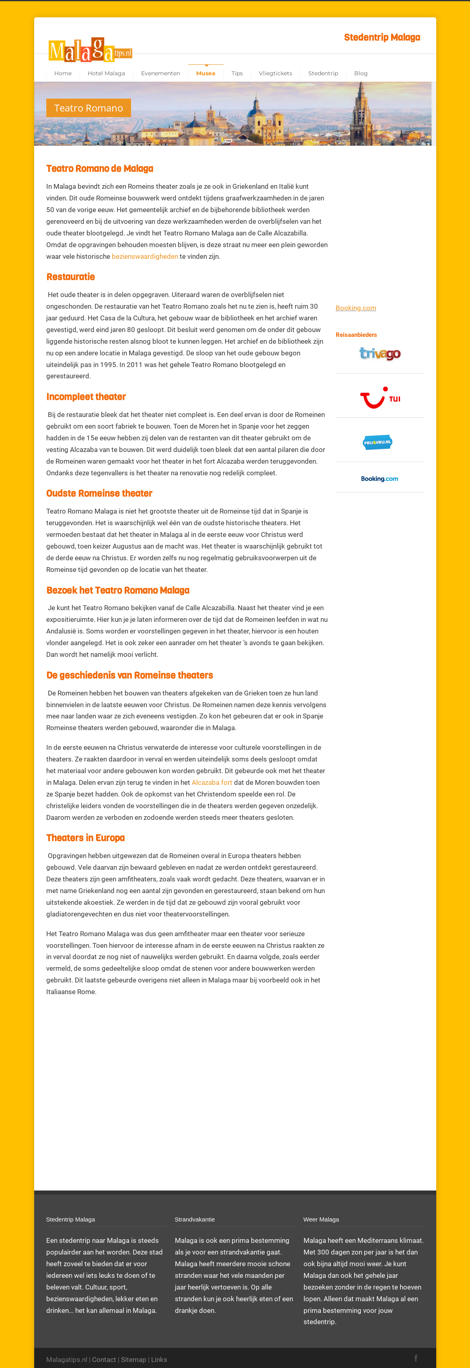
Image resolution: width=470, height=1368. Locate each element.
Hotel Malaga (106, 73)
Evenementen (160, 73)
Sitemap (133, 1360)
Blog (361, 73)
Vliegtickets (275, 73)
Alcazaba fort (212, 782)
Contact (104, 1360)
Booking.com (356, 308)
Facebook (416, 1358)
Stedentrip (323, 73)
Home (63, 73)
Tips (237, 73)
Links (159, 1360)
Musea (206, 73)
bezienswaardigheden (145, 256)
